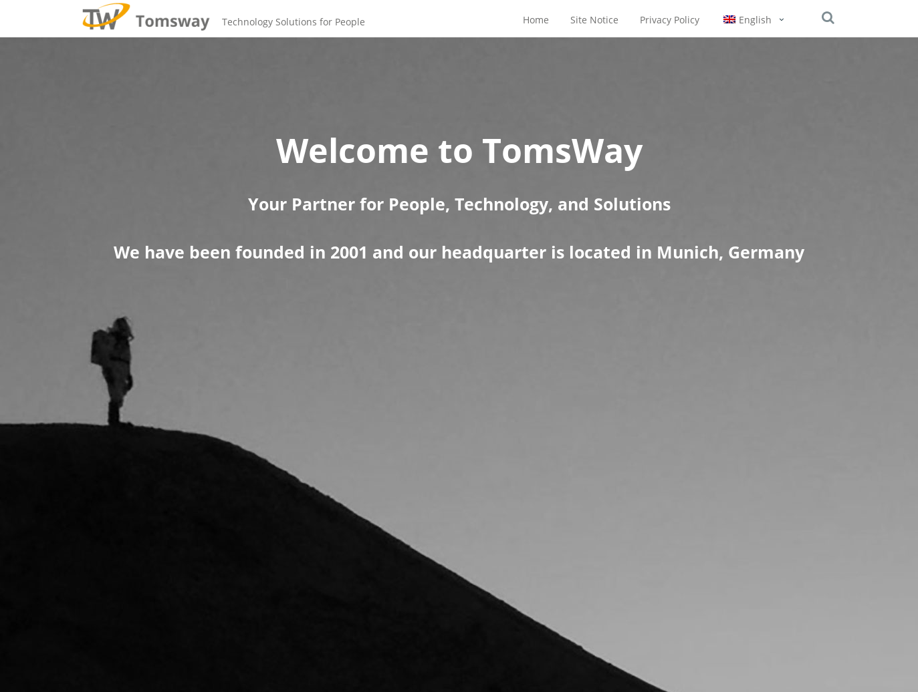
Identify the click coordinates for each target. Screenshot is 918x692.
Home (536, 19)
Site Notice (594, 19)
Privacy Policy (669, 19)
